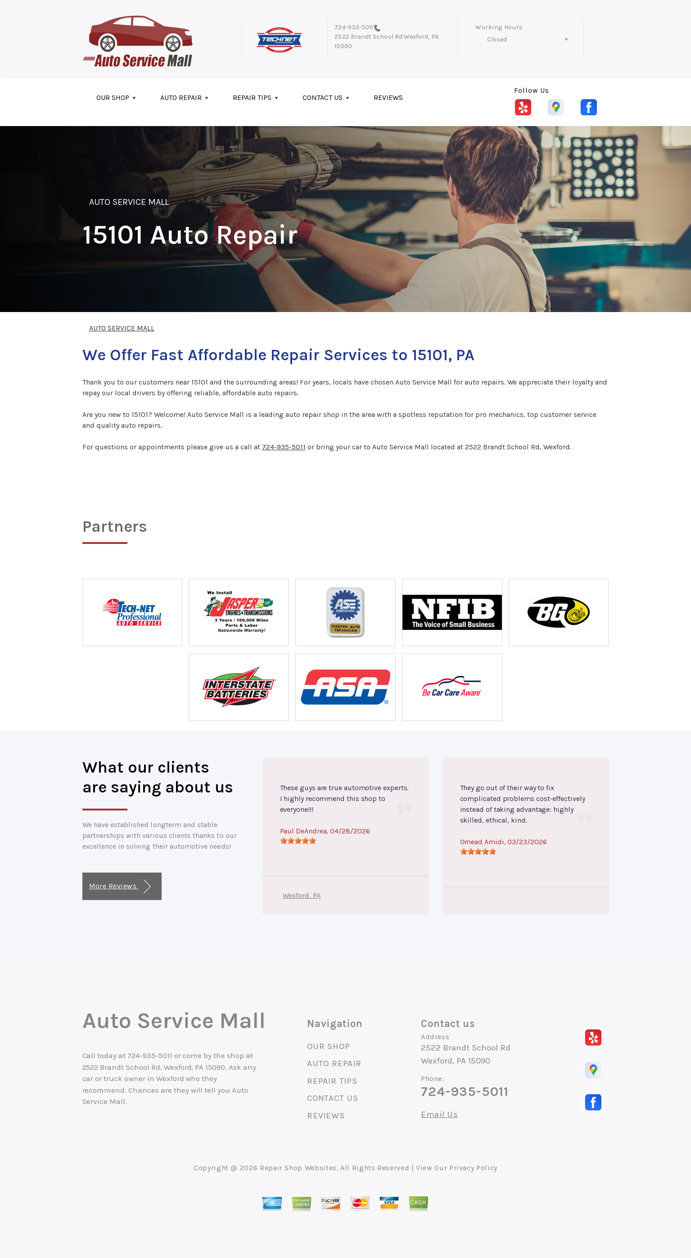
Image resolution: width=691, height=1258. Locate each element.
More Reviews (120, 886)
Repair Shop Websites (298, 1167)
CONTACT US (323, 97)
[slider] (298, 840)
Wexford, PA (302, 895)
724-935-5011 (353, 27)
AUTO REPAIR (181, 97)
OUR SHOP (112, 97)
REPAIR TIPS (252, 97)
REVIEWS (388, 97)
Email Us (439, 1114)
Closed (497, 39)
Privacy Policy (473, 1167)
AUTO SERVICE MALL (129, 202)
